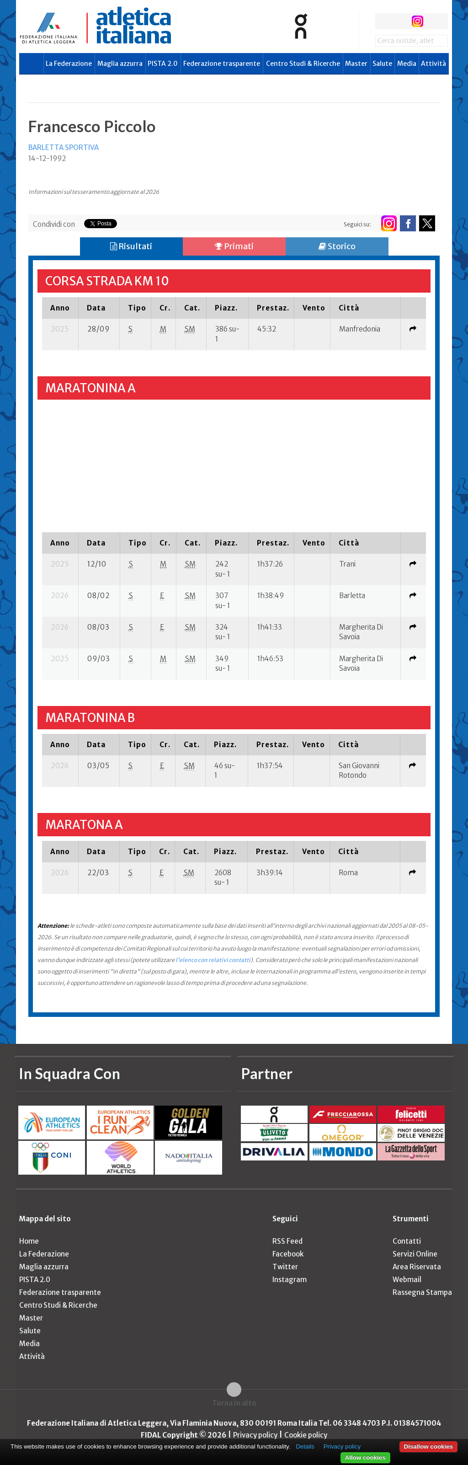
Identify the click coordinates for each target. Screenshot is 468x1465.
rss (434, 21)
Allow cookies (365, 1457)
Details (305, 1446)
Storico (337, 246)
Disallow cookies (428, 1446)
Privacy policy (255, 1435)
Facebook (287, 1254)
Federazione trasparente (221, 63)
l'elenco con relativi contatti (213, 960)
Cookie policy (305, 1435)
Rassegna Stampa (422, 1292)
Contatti (407, 1241)
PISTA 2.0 (163, 63)
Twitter (285, 1266)
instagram (417, 21)
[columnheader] (60, 307)
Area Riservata (417, 1266)
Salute (382, 63)
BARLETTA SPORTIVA (63, 147)
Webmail (407, 1279)
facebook (383, 21)
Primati (234, 246)
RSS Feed (287, 1241)
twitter (400, 21)
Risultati (131, 246)
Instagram (289, 1279)
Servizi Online (415, 1254)
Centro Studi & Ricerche (303, 63)
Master (356, 63)
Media (406, 63)
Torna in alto (234, 1403)
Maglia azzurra (120, 63)
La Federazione (69, 63)
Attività (433, 63)
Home (29, 1241)
